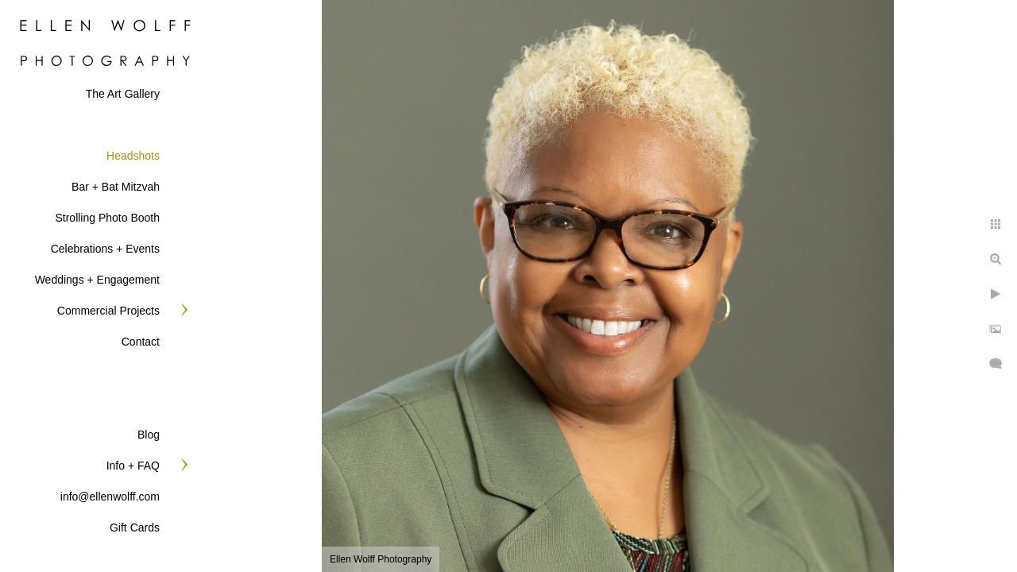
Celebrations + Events (105, 248)
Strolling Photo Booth (107, 217)
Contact (141, 341)
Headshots (133, 155)
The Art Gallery (123, 93)
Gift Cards (135, 527)
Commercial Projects (108, 310)
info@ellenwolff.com (110, 496)
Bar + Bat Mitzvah (116, 186)
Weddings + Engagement (97, 279)
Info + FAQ (133, 465)
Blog (148, 434)
